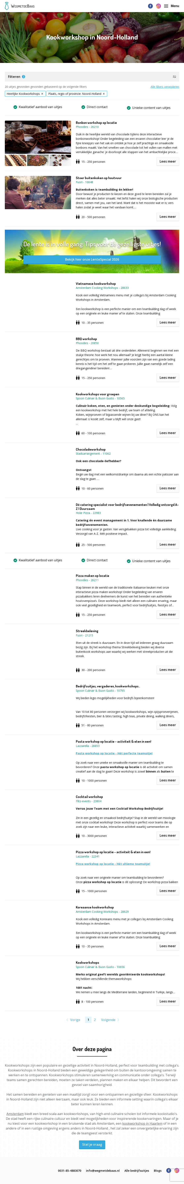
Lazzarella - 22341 (88, 856)
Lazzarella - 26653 (88, 746)
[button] (92, 76)
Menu (171, 6)
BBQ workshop (86, 339)
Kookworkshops (87, 963)
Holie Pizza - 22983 (88, 513)
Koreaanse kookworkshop (95, 907)
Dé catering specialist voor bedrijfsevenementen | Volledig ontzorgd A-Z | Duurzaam (127, 507)
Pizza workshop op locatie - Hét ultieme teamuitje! (113, 864)
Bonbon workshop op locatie (96, 123)
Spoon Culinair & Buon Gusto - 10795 (100, 690)
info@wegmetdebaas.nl (103, 1171)
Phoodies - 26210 (87, 127)
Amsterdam (15, 1114)
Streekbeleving (87, 631)
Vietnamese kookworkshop (96, 284)
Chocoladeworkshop (91, 449)
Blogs (157, 1171)
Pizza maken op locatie (92, 576)
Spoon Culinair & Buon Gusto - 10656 (100, 967)
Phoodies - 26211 (87, 580)
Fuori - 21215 (84, 635)
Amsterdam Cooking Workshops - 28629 (102, 912)
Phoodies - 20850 (87, 343)
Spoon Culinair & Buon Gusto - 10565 (100, 398)
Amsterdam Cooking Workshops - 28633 (102, 288)
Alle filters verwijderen (165, 87)
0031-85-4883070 (69, 1171)
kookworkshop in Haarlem (142, 1123)
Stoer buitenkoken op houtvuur (99, 178)
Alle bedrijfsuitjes (136, 1171)
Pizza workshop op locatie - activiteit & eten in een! (113, 852)
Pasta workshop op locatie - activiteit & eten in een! (113, 741)
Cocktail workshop (89, 797)
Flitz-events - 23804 (88, 801)
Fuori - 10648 (84, 182)
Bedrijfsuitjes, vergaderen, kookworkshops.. (108, 686)
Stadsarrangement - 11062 (93, 453)
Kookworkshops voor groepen (97, 394)
